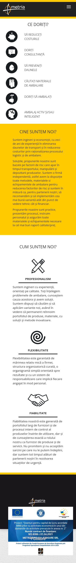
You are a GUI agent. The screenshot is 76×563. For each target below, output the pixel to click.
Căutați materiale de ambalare (37, 83)
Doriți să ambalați (38, 97)
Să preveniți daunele (33, 68)
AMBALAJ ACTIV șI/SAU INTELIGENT (39, 114)
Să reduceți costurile (33, 37)
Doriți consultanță (34, 52)
